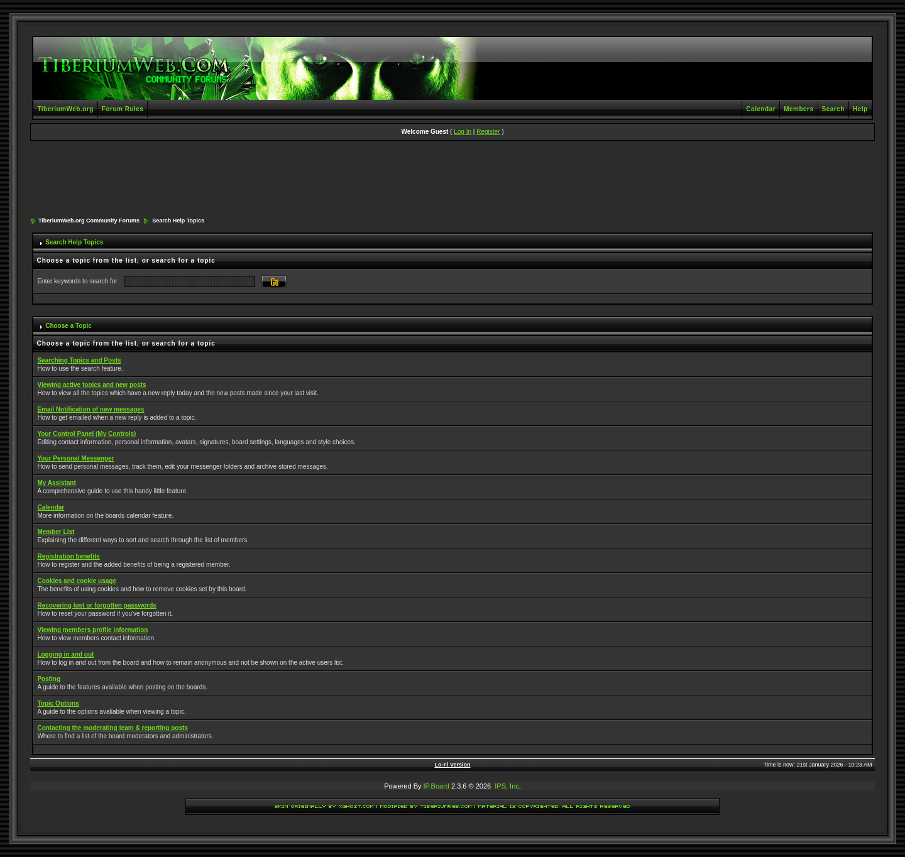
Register (488, 131)
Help (860, 109)
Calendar (761, 109)
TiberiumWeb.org (65, 109)
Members (798, 109)
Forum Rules (123, 109)
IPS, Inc (507, 786)
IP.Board (436, 786)
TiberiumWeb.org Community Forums (89, 220)
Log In (462, 131)
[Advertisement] (452, 179)
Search (833, 109)
